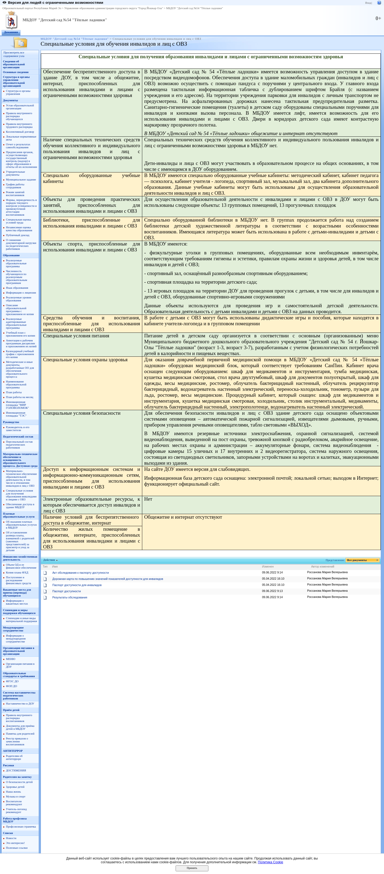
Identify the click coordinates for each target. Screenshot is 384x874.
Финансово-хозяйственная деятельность (20, 558)
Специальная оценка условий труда (18, 221)
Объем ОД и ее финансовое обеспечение (21, 566)
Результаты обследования (69, 597)
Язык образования (17, 287)
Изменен (268, 566)
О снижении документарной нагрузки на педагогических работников (21, 244)
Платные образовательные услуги (18, 515)
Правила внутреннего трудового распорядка (19, 125)
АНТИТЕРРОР (13, 750)
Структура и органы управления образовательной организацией (16, 81)
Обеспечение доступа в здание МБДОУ (20, 506)
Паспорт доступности (66, 591)
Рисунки (8, 765)
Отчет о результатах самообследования (18, 146)
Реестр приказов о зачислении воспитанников (17, 741)
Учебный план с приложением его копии (20, 334)
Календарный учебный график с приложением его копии (20, 354)
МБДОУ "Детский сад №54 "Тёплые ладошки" (194, 8)
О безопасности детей (19, 782)
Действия (49, 559)
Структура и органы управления (18, 92)
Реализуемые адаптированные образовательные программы (16, 323)
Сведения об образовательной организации (14, 64)
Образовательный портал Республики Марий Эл (31, 8)
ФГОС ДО (12, 681)
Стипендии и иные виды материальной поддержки (21, 620)
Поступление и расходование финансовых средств (18, 580)
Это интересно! (15, 843)
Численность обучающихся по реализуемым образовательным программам (16, 277)
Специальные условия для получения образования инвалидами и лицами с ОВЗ (21, 495)
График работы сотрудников (15, 186)
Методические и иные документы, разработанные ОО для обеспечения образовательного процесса (20, 369)
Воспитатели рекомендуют (14, 803)
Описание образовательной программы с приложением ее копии (20, 310)
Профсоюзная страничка (21, 826)
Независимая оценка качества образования (19, 229)
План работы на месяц (19, 397)
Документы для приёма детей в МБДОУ (20, 727)
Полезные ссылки (16, 847)
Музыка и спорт (15, 796)
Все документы (357, 560)
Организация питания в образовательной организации (18, 651)
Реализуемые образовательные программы (16, 263)
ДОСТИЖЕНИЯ (16, 770)
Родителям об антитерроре (14, 757)
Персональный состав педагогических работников (19, 444)
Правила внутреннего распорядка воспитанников (19, 718)
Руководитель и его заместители (17, 429)
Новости (11, 838)
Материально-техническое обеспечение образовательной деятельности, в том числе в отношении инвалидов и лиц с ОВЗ (21, 478)
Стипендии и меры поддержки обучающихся (19, 612)
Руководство (11, 422)
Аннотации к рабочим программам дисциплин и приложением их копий (21, 343)
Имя (55, 566)
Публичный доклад (17, 235)
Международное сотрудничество (13, 629)
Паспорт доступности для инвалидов (77, 585)
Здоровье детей (15, 786)
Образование (11, 255)
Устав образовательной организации (20, 107)
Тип (45, 566)
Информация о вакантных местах (17, 602)
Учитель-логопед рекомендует (16, 811)
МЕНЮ (10, 659)
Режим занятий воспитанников (15, 194)
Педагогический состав (18, 436)
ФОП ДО (11, 686)
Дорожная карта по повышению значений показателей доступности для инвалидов (107, 578)
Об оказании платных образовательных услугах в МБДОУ (21, 524)
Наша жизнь (13, 791)
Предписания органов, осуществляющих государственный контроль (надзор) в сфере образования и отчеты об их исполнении (21, 159)
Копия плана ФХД (17, 572)
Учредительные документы (15, 173)
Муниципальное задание (21, 179)
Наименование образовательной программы (16, 384)
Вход (368, 2)
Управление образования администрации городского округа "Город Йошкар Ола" (113, 8)
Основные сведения (16, 72)
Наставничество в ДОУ (20, 703)
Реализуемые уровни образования (18, 299)
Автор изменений (322, 566)
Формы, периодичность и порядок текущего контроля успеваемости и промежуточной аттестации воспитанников (21, 207)
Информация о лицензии (21, 292)
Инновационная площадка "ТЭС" (16, 414)
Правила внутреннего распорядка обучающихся (19, 116)
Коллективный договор (20, 131)
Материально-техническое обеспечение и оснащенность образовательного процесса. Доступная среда (20, 460)
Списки (8, 833)
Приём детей (11, 710)
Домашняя (11, 32)
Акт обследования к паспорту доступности (80, 572)
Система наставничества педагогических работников (19, 695)
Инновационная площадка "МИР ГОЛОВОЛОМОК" (17, 404)
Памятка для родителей (20, 733)
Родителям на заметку (17, 776)
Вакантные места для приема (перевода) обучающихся (17, 592)
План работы (14, 392)
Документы (10, 100)
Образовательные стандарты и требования (19, 675)
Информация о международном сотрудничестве (16, 638)
